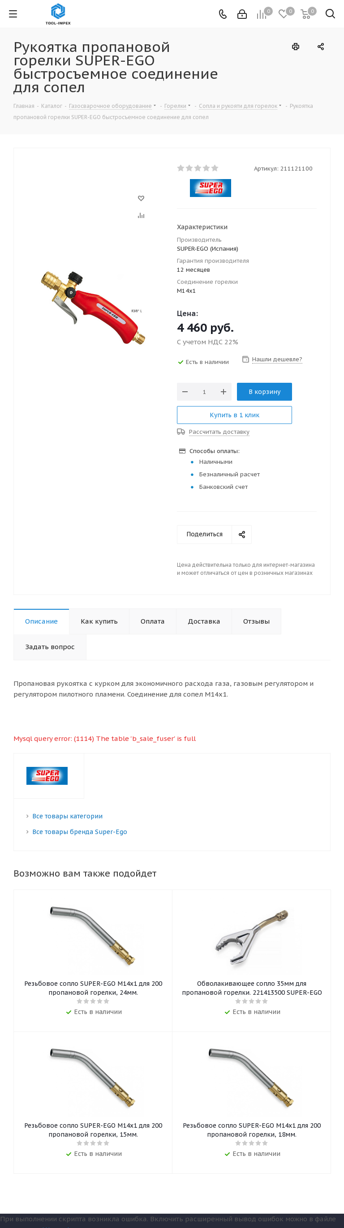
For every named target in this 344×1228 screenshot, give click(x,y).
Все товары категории (67, 816)
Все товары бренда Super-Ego (79, 832)
